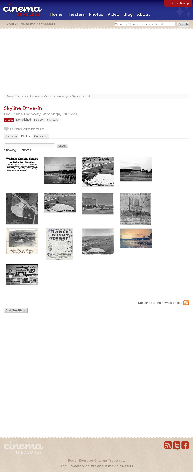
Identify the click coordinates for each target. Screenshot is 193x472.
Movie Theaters (16, 96)
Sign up (184, 3)
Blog (128, 14)
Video (113, 14)
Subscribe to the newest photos (160, 302)
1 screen (39, 119)
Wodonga (63, 96)
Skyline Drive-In (82, 96)
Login (170, 3)
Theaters (76, 14)
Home (56, 14)
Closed (9, 119)
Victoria (48, 96)
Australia (35, 96)
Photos (96, 14)
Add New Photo (16, 310)
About (143, 14)
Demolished (23, 119)
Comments (41, 136)
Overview (11, 136)
